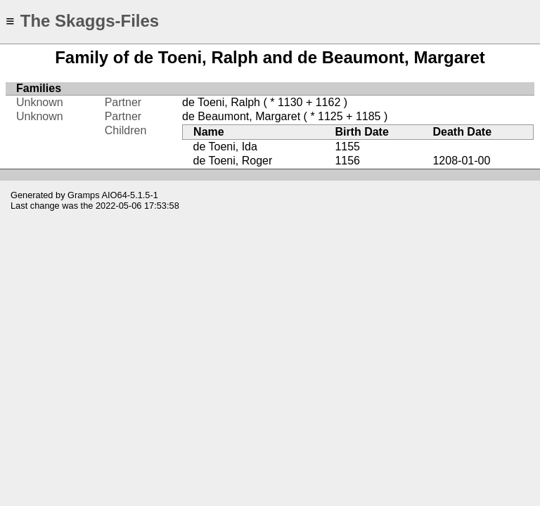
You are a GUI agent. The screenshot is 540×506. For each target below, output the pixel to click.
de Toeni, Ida (225, 147)
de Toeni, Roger (233, 161)
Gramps (84, 195)
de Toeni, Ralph (221, 102)
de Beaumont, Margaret (241, 116)
